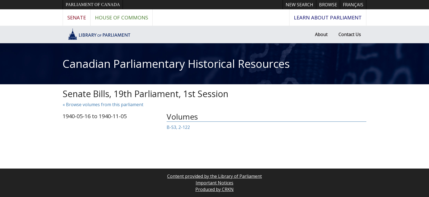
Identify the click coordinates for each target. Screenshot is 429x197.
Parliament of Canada (93, 4)
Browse (328, 5)
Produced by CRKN (214, 189)
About (321, 34)
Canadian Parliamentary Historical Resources (176, 63)
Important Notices (214, 183)
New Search (299, 5)
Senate (76, 17)
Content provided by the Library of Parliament (214, 176)
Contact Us (349, 34)
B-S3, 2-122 (178, 127)
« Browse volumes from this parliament (103, 105)
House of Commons (121, 17)
